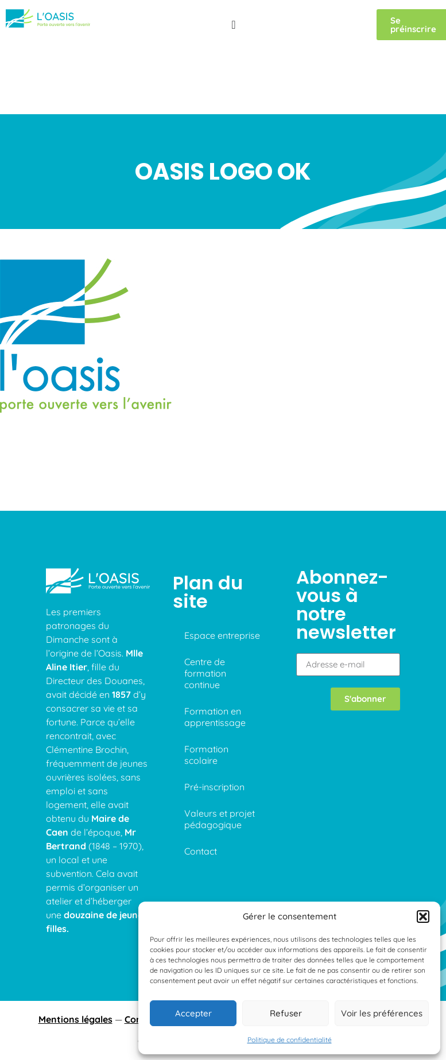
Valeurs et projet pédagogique (219, 765)
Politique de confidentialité (289, 1039)
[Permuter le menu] (233, 24)
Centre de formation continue (205, 619)
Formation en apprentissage (215, 662)
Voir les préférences (381, 1013)
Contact (200, 797)
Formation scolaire (206, 700)
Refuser (286, 1013)
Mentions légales (75, 966)
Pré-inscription (214, 733)
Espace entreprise (222, 581)
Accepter (193, 1013)
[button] (423, 916)
